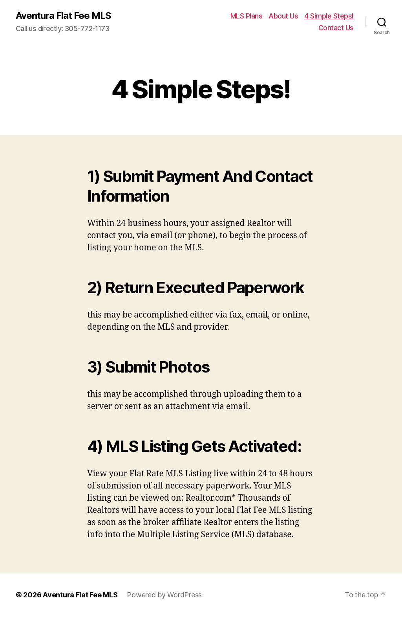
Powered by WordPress (164, 595)
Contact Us (336, 28)
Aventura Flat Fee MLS (63, 15)
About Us (283, 16)
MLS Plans (246, 16)
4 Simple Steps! (329, 16)
